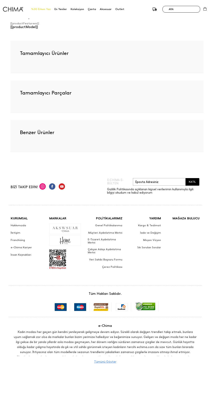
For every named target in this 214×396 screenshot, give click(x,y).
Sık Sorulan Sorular (149, 247)
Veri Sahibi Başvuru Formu (105, 259)
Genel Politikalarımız (108, 225)
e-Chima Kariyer (21, 247)
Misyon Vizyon (152, 240)
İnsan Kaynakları (21, 254)
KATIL (192, 181)
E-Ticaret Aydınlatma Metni (102, 241)
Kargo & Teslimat (149, 225)
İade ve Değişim (150, 232)
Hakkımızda (18, 225)
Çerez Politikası (112, 266)
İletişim (15, 232)
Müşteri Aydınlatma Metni (105, 232)
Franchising (18, 240)
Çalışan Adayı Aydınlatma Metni (104, 251)
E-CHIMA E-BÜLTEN (115, 182)
